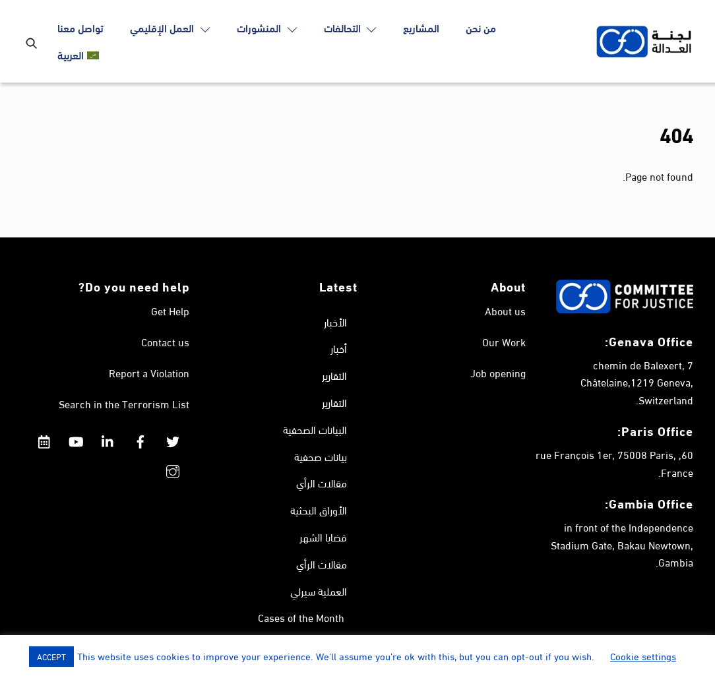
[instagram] (173, 466)
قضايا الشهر (323, 536)
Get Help (170, 310)
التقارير (334, 375)
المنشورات (267, 27)
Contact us (165, 341)
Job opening (498, 372)
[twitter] (173, 437)
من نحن (481, 27)
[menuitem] (78, 55)
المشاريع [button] (421, 27)
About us (505, 310)
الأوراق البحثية (318, 509)
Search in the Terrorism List (124, 403)
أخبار (338, 347)
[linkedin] (108, 437)
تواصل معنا (80, 27)
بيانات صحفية (320, 456)
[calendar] (43, 437)
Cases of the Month (301, 617)
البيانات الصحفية (315, 429)
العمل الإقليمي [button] (170, 27)
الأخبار (335, 321)
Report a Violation (149, 372)
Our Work (504, 341)
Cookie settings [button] (643, 655)
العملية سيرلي (318, 590)
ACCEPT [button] (51, 656)
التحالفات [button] (350, 27)
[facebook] (140, 437)
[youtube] (76, 437)
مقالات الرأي (321, 482)
